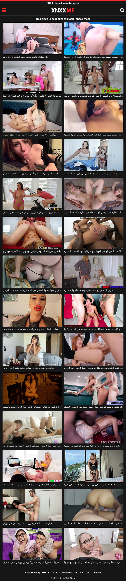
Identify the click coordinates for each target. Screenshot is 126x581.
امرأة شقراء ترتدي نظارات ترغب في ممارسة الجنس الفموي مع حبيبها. (93, 562)
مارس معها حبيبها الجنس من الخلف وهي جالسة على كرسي (32, 290)
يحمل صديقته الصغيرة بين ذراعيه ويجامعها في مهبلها (28, 523)
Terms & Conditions (61, 572)
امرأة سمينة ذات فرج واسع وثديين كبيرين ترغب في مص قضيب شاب (32, 212)
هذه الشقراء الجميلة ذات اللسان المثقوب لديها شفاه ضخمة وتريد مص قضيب (32, 329)
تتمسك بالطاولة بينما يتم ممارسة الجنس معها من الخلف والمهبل (93, 406)
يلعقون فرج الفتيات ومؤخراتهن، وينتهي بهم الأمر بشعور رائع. (32, 251)
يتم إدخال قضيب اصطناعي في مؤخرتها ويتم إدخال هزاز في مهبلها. (93, 57)
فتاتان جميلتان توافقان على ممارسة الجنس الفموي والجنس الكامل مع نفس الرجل (32, 445)
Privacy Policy (32, 572)
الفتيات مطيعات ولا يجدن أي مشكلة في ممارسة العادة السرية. (93, 212)
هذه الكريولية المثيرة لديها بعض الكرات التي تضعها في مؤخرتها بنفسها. (93, 134)
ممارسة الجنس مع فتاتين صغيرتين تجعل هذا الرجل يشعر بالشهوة (32, 406)
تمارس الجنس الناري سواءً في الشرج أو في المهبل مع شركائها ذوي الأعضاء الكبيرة (93, 251)
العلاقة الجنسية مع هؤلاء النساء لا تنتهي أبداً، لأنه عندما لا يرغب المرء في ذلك (32, 95)
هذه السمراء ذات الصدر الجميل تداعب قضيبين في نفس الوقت (93, 95)
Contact (97, 572)
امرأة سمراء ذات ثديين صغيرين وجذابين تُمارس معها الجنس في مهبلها (93, 445)
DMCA (45, 572)
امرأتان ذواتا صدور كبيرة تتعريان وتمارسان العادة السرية (30, 134)
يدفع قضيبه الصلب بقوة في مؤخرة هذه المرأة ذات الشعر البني (93, 523)
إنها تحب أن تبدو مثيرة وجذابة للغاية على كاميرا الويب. (29, 368)
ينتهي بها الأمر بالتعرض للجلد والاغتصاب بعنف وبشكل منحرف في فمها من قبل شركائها (93, 329)
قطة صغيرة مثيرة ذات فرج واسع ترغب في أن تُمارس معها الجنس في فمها (93, 484)
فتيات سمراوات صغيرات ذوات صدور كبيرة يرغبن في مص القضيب (32, 562)
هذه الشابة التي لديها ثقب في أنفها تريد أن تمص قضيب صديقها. (32, 173)
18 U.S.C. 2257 (82, 572)
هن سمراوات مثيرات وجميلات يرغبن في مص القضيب (90, 173)
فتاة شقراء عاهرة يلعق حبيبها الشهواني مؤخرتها (26, 57)
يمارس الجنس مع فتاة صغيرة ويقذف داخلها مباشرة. (89, 290)
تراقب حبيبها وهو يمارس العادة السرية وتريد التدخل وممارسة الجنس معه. (32, 484)
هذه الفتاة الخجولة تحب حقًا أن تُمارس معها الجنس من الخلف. (93, 368)
